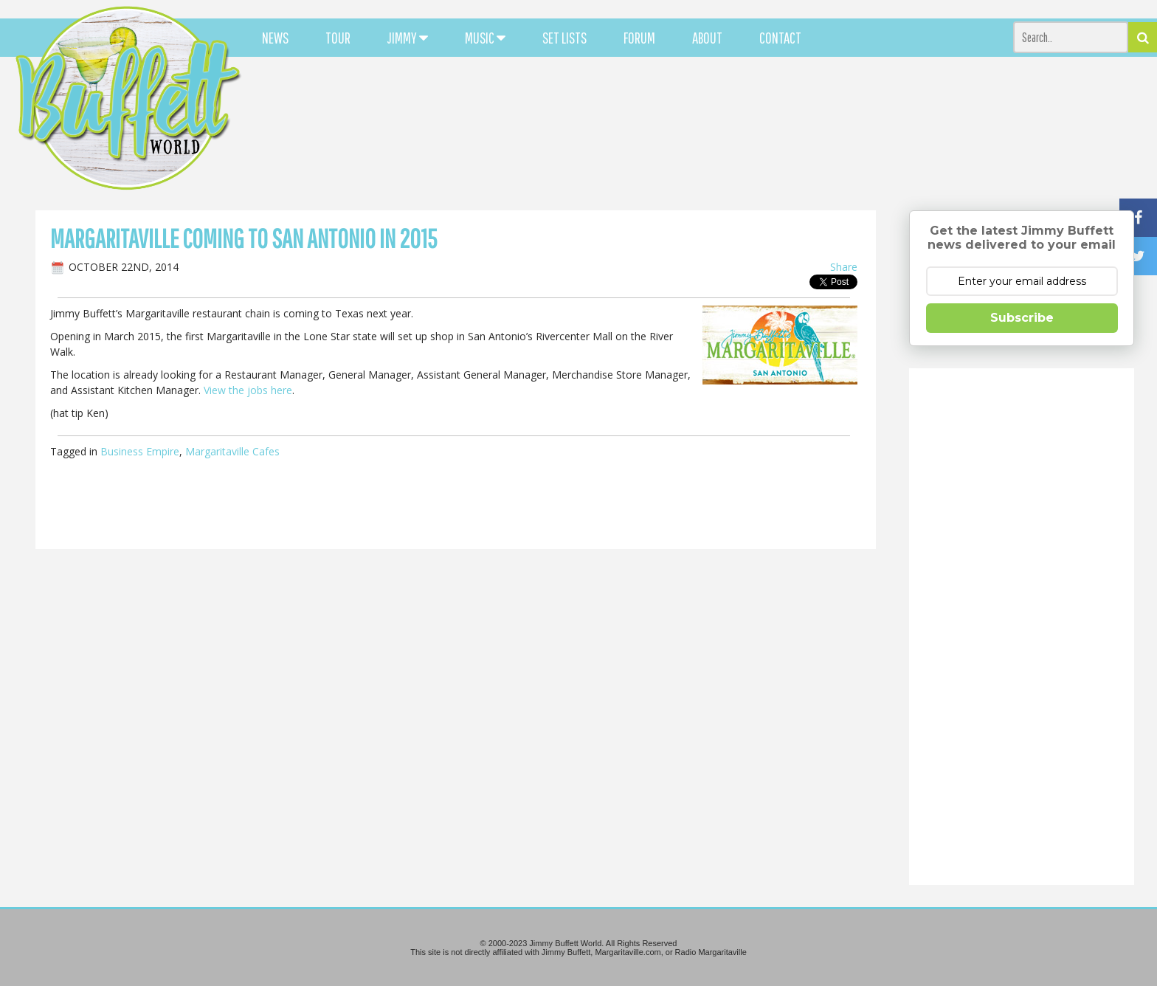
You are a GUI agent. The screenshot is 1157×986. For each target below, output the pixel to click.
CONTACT (780, 37)
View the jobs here (248, 390)
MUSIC (485, 37)
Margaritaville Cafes (232, 451)
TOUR (337, 37)
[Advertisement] (715, 133)
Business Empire (139, 451)
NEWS (275, 37)
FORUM (639, 37)
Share (843, 267)
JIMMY (407, 37)
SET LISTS (564, 37)
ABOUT (707, 37)
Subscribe (1022, 318)
